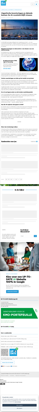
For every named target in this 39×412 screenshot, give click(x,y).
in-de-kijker (11, 9)
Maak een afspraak (12, 291)
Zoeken (36, 1)
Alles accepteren (19, 405)
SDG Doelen (14, 366)
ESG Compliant (7, 366)
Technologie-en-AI (18, 9)
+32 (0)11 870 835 (4, 302)
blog (6, 9)
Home (3, 9)
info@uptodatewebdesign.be (7, 303)
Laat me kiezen (18, 401)
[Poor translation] (3, 384)
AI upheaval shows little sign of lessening (10, 61)
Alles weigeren (19, 408)
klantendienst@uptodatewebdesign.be (9, 305)
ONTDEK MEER (7, 68)
